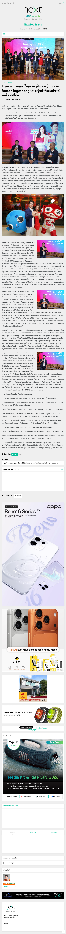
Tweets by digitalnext (33, 730)
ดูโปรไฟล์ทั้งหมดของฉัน (9, 887)
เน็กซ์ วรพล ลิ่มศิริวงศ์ (9, 884)
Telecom (10, 82)
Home (3, 82)
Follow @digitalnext (41, 728)
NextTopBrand (33, 24)
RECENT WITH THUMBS (10, 806)
